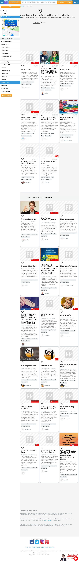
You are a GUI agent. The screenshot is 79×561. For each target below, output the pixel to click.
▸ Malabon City (5, 53)
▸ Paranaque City (5, 70)
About (33, 547)
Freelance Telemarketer (29, 219)
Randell (66, 480)
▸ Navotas (3, 68)
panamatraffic (67, 336)
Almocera (46, 182)
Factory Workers (65, 69)
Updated (36, 22)
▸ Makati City (4, 50)
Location (61, 2)
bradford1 (27, 87)
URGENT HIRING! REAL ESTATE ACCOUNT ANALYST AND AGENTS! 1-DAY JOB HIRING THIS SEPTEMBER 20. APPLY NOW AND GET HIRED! (29, 318)
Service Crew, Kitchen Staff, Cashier (28, 118)
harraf (45, 138)
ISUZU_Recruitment (68, 285)
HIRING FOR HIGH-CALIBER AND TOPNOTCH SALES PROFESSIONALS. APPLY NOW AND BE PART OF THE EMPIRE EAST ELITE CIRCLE (49, 269)
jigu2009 (27, 240)
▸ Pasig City (4, 76)
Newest (43, 22)
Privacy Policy (40, 547)
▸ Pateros (3, 79)
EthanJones (28, 385)
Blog (30, 547)
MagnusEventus (68, 140)
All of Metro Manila (6, 41)
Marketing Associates (28, 366)
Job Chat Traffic (65, 315)
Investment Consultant (28, 266)
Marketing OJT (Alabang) (68, 266)
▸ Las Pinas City (5, 47)
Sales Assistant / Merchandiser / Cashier (48, 219)
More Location (6, 95)
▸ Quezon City (5, 82)
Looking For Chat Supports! (26, 407)
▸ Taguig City (4, 88)
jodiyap (27, 138)
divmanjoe (66, 418)
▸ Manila (3, 59)
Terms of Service (47, 520)
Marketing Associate (67, 219)
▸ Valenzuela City (5, 91)
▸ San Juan (4, 85)
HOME (4, 11)
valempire (46, 293)
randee (46, 93)
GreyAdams (28, 429)
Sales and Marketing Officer (67, 407)
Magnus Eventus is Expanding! (66, 118)
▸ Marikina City (5, 62)
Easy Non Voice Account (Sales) (68, 365)
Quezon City (28, 84)
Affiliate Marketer (46, 366)
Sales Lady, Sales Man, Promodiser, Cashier (48, 118)
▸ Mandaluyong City (6, 56)
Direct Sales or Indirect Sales (48, 162)
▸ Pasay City (4, 73)
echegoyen (27, 182)
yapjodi (66, 89)
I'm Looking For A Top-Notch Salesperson (28, 162)
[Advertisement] (39, 37)
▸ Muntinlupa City (5, 65)
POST (10, 7)
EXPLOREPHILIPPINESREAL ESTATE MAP (11, 22)
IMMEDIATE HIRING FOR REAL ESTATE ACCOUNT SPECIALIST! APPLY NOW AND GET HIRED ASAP (49, 71)
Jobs (3, 14)
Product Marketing (26, 82)
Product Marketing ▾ (15, 2)
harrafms (46, 429)
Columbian (47, 335)
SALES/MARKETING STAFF (47, 315)
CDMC (26, 285)
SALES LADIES (26, 69)
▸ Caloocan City (5, 44)
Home (26, 547)
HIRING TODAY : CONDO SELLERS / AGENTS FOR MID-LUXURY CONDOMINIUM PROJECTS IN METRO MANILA (68, 454)
